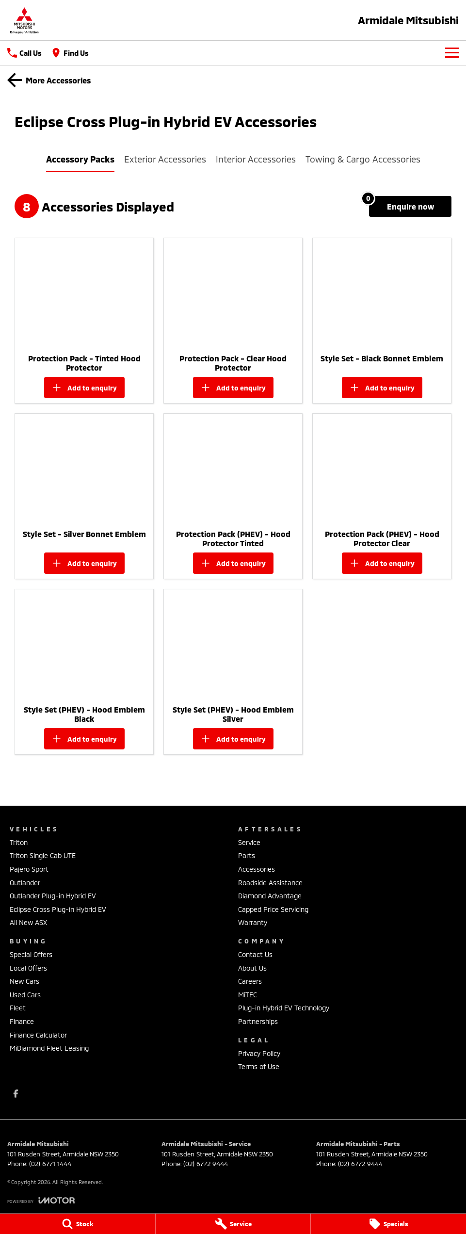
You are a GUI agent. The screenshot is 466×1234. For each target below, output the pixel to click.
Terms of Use (258, 1066)
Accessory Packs (80, 159)
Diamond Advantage (270, 896)
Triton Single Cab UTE (43, 855)
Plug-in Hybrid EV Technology (283, 1008)
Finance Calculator (38, 1035)
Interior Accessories (256, 159)
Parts (246, 855)
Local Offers (28, 968)
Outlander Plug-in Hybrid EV (53, 896)
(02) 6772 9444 (205, 1164)
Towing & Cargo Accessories (362, 159)
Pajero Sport (29, 869)
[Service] (233, 1224)
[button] (84, 293)
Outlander (25, 882)
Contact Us (255, 954)
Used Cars (25, 994)
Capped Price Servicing (273, 909)
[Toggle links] (41, 1200)
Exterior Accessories (165, 159)
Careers (250, 981)
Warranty (252, 922)
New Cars (24, 981)
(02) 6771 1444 (50, 1164)
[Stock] (77, 1224)
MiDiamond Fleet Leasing (49, 1048)
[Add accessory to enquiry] (84, 387)
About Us (252, 968)
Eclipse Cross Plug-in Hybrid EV (58, 909)
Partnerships (258, 1021)
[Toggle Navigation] (452, 53)
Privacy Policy (259, 1053)
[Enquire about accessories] (410, 206)
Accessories (256, 869)
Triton (19, 842)
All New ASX (28, 922)
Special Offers (31, 954)
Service (249, 842)
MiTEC (247, 994)
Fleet (18, 1008)
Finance (22, 1021)
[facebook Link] (16, 1094)
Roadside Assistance (270, 882)
